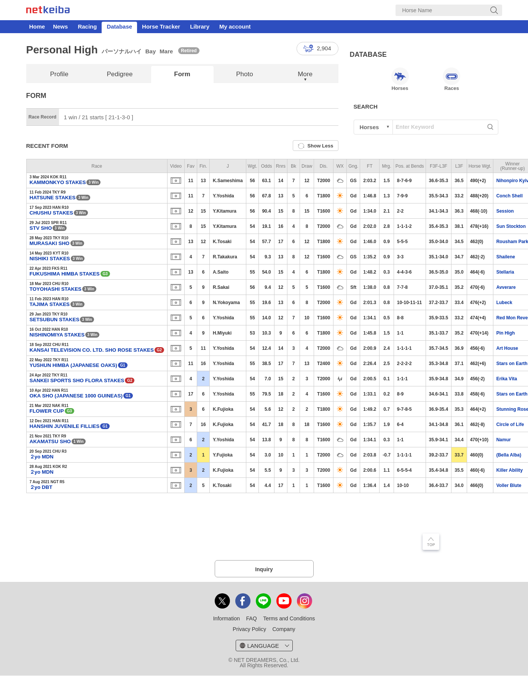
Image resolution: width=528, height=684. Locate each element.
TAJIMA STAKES (50, 304)
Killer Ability (509, 470)
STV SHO (41, 228)
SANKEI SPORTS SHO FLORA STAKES (77, 380)
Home (37, 26)
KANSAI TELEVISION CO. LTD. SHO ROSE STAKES (92, 350)
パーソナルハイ (122, 51)
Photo (244, 74)
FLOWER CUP (47, 411)
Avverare (506, 287)
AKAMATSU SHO (50, 441)
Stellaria (505, 272)
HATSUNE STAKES (53, 197)
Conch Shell (509, 196)
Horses (400, 79)
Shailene (505, 257)
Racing (87, 26)
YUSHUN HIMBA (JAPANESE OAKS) (73, 365)
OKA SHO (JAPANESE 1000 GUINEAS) (76, 396)
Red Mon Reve (512, 317)
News (60, 26)
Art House (507, 348)
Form (182, 74)
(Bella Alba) (509, 455)
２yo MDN (42, 457)
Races (451, 79)
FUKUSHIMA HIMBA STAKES (65, 274)
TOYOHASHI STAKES (56, 289)
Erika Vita (506, 378)
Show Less (315, 146)
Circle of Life (510, 424)
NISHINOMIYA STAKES (57, 335)
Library (199, 26)
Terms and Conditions (289, 618)
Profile (59, 74)
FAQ (251, 618)
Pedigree (119, 74)
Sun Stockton (511, 226)
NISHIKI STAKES (50, 258)
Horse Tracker (161, 26)
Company (283, 629)
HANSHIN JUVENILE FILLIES (65, 426)
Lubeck (504, 302)
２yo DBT (41, 487)
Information (226, 618)
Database (119, 26)
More (305, 74)
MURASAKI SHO (50, 243)
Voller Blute (509, 485)
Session (505, 211)
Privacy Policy (249, 629)
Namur (503, 439)
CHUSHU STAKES (51, 213)
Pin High (505, 333)
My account (235, 26)
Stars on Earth (512, 363)
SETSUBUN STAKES (55, 319)
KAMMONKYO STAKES (58, 182)
